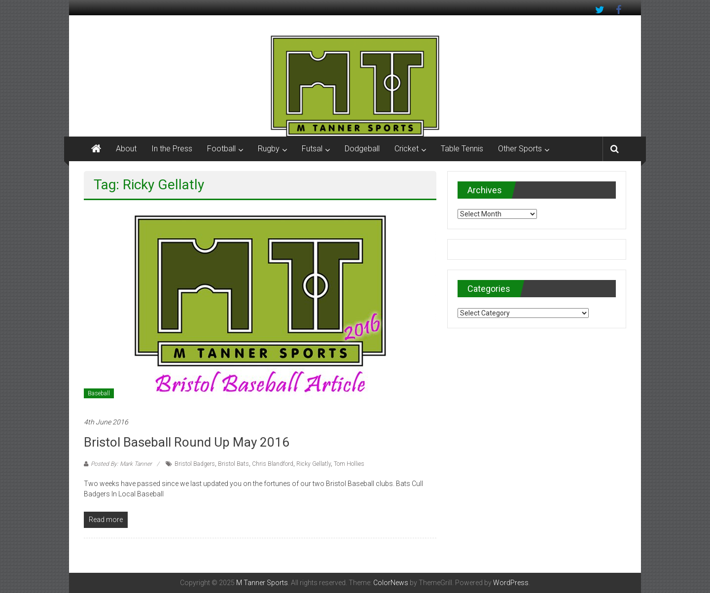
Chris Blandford (272, 463)
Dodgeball (362, 148)
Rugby (269, 148)
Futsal (312, 148)
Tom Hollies (349, 463)
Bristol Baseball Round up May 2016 (186, 442)
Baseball (99, 393)
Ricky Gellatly (313, 463)
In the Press (171, 148)
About (126, 148)
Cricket (406, 148)
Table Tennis (462, 148)
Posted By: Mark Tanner (121, 463)
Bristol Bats (233, 463)
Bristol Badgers (195, 463)
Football (221, 148)
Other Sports (520, 148)
